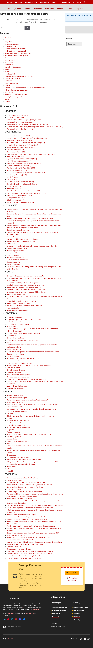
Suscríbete (71, 573)
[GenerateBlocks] (85, 638)
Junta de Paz (11, 466)
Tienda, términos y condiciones (16, 97)
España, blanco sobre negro (17, 398)
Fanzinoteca (9, 65)
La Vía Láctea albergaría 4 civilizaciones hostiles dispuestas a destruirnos (33, 352)
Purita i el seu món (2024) (16, 156)
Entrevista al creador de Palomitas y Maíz (21, 241)
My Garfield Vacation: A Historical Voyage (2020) (24, 163)
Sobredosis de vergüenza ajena (18, 377)
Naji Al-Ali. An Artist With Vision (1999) (20, 140)
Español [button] (82, 9)
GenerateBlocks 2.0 (14, 547)
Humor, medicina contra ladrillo (18, 260)
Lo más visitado (10, 74)
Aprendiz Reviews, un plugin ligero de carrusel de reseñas (27, 519)
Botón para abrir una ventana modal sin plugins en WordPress (29, 537)
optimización (30, 613)
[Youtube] (16, 619)
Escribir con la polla (14, 349)
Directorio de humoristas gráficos (16, 56)
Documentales (31, 2)
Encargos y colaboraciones (78, 603)
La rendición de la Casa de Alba (18, 457)
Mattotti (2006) (12, 179)
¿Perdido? (18, 9)
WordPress (49, 9)
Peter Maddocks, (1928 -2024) (17, 115)
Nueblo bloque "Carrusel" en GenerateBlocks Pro (24, 492)
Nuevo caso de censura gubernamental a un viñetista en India (29, 434)
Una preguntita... (13, 253)
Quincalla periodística (14, 317)
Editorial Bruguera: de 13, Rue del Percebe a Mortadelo (26, 193)
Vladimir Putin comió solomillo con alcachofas (23, 359)
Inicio (8, 9)
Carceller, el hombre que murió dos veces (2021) (24, 191)
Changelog (76, 620)
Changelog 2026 (10, 46)
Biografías (66, 2)
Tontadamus (11, 336)
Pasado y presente (13, 432)
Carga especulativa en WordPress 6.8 (20, 540)
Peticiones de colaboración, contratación (19, 76)
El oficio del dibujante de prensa (18, 237)
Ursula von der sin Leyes (15, 423)
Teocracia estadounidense (16, 425)
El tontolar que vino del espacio (18, 324)
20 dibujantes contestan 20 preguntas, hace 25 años (25, 285)
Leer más (36, 609)
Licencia (7, 72)
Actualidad (10, 471)
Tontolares (8, 99)
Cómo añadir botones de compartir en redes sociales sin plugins (30, 551)
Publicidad (8, 81)
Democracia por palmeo (15, 354)
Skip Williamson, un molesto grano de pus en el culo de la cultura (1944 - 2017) (35, 127)
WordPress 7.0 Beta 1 (14, 480)
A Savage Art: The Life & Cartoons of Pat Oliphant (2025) (27, 138)
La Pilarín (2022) (12, 177)
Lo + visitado (56, 613)
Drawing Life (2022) (14, 186)
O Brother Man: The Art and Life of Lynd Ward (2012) (26, 143)
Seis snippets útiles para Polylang (19, 549)
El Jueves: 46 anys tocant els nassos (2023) (22, 159)
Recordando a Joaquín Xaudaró (18, 310)
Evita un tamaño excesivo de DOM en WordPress (24, 558)
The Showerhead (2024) (15, 150)
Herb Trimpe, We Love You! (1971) (19, 161)
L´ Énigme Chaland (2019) (16, 198)
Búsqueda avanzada (12, 44)
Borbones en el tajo (14, 347)
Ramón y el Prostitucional (16, 294)
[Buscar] (27, 28)
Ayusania (10, 443)
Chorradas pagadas (14, 372)
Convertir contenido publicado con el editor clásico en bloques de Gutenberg (34, 542)
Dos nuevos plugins (14, 489)
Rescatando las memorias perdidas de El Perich (24, 287)
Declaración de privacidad (57, 603)
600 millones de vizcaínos (16, 370)
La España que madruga (15, 322)
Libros (7, 69)
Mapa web (76, 617)
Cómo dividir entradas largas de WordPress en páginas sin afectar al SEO (33, 533)
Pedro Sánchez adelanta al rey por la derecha (23, 340)
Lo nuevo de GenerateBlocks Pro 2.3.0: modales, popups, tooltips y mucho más (35, 505)
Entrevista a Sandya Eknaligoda (18, 230)
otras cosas (10, 613)
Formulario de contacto (13, 67)
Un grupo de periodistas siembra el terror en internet (26, 320)
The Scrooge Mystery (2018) (17, 175)
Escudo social (11, 455)
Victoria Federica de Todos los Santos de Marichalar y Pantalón (29, 365)
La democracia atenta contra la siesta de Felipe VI (24, 333)
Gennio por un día (13, 262)
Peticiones (38, 9)
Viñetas (55, 2)
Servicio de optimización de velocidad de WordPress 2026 (25, 88)
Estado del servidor (79, 610)
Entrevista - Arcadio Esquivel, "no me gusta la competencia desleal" (31, 218)
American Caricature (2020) (16, 189)
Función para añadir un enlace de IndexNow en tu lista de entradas (31, 526)
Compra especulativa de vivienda (18, 441)
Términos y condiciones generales (17, 95)
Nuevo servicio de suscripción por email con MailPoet (26, 517)
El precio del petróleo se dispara (18, 427)
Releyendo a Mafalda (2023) (17, 170)
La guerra (10, 430)
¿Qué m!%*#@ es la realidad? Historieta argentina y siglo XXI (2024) (31, 154)
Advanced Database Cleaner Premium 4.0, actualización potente (30, 485)
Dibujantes (44, 2)
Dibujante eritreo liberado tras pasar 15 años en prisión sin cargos (30, 416)
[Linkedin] (4, 619)
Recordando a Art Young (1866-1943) (20, 122)
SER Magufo (11, 342)
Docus (7, 58)
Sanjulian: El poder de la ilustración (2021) (22, 184)
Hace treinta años (13, 308)
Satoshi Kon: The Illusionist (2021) (19, 166)
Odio (8, 469)
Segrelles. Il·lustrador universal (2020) (20, 182)
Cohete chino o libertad (15, 388)
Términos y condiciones (59, 607)
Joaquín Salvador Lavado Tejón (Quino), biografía (24, 120)
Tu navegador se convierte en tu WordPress (22, 478)
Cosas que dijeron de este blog (16, 49)
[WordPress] (12, 619)
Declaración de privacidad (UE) (15, 51)
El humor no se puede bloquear (18, 421)
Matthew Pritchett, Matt (15, 117)
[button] (84, 2)
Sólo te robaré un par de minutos (16, 90)
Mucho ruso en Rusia (14, 361)
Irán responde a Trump (15, 402)
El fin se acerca (12, 326)
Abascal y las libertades (15, 395)
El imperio (10, 418)
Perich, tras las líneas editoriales (18, 303)
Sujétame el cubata (13, 368)
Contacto (60, 9)
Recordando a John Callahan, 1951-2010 (21, 129)
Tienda (27, 9)
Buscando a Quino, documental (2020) (20, 202)
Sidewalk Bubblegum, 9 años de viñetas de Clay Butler (26, 290)
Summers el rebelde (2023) (16, 152)
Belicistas (10, 414)
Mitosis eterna (12, 439)
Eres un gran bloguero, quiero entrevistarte (22, 239)
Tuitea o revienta (13, 356)
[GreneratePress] (81, 638)
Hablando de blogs (13, 264)
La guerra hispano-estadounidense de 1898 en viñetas (26, 292)
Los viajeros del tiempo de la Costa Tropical (22, 283)
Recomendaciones (11, 83)
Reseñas (18, 2)
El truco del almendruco (15, 338)
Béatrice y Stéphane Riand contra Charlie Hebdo (24, 460)
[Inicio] (46, 5)
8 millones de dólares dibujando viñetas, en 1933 (24, 306)
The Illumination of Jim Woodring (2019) (21, 168)
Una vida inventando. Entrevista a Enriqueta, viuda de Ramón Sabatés (32, 246)
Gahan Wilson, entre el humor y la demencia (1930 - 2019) (27, 124)
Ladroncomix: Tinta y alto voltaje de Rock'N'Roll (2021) (26, 172)
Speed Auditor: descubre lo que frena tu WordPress (25, 487)
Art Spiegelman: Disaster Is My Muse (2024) (22, 145)
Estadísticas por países (80, 607)
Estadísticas (9, 62)
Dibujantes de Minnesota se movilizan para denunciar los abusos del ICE (32, 462)
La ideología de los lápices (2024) (18, 136)
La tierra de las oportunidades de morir (21, 464)
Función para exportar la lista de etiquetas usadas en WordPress (30, 508)
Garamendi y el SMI (14, 437)
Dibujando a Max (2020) (15, 200)
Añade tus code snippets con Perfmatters (21, 498)
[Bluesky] (24, 619)
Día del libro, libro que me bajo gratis (18, 53)
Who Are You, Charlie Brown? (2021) (19, 195)
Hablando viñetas (13, 255)
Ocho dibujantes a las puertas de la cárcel (22, 301)
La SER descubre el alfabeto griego (19, 363)
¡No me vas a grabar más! (16, 257)
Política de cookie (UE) (12, 78)
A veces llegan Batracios (15, 251)
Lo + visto (77, 2)
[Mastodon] (20, 619)
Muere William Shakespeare (17, 386)
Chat (70, 9)
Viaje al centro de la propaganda (18, 375)
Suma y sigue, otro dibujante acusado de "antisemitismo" (27, 400)
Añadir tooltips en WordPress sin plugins (21, 515)
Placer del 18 (11, 244)
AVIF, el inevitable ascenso (16, 535)
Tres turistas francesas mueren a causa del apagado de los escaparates (32, 345)
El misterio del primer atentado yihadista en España (25, 276)
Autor (9, 2)
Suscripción (9, 92)
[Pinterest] (8, 619)
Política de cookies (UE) (59, 610)
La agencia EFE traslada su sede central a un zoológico (26, 379)
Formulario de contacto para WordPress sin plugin (25, 544)
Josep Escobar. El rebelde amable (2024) (21, 147)
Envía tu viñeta (10, 60)
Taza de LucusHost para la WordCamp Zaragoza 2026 (26, 482)
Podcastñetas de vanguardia (17, 248)
